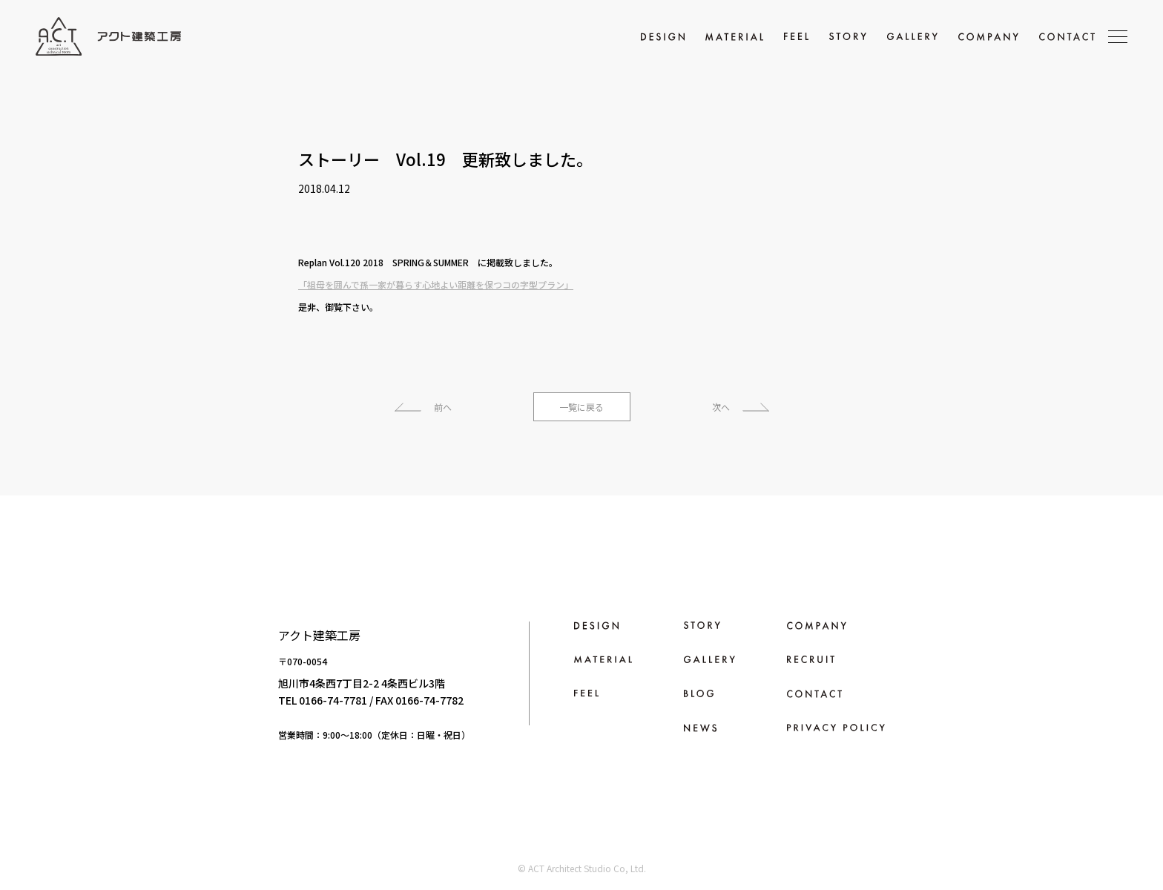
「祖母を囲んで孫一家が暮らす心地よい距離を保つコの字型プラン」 (435, 284)
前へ (443, 406)
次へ (721, 406)
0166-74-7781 (333, 700)
